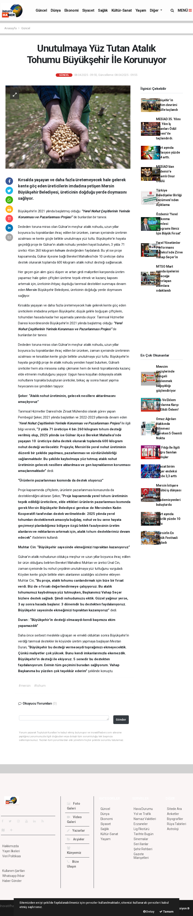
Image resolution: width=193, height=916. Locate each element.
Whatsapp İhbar (13, 876)
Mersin (32, 290)
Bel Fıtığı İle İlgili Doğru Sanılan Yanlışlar (168, 452)
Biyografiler (175, 819)
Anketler (173, 814)
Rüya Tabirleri (176, 824)
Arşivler (76, 839)
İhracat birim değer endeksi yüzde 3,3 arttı (166, 471)
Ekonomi (71, 10)
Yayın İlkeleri (11, 851)
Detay (148, 911)
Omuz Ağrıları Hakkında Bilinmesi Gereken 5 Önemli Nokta (169, 428)
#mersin (25, 685)
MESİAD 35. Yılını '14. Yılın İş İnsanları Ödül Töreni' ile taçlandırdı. (168, 128)
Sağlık (103, 10)
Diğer (155, 10)
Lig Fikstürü (141, 829)
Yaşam (140, 10)
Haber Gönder (12, 881)
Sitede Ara (174, 809)
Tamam (166, 911)
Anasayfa (10, 28)
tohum (60, 250)
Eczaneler (141, 824)
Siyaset (88, 10)
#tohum (40, 685)
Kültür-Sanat (121, 10)
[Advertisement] (164, 324)
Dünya (56, 10)
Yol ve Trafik (142, 814)
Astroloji (172, 829)
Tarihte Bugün (143, 834)
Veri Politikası (11, 856)
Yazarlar (76, 830)
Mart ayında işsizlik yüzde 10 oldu (168, 518)
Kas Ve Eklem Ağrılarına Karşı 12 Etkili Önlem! (167, 404)
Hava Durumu (143, 809)
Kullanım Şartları (13, 871)
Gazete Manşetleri (141, 856)
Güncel (41, 10)
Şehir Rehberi (143, 849)
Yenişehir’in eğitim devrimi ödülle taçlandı (167, 105)
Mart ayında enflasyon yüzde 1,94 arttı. (168, 152)
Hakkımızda (10, 846)
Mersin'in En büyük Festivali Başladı (167, 537)
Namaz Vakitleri (145, 819)
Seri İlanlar (141, 844)
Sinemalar (141, 839)
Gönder (121, 719)
